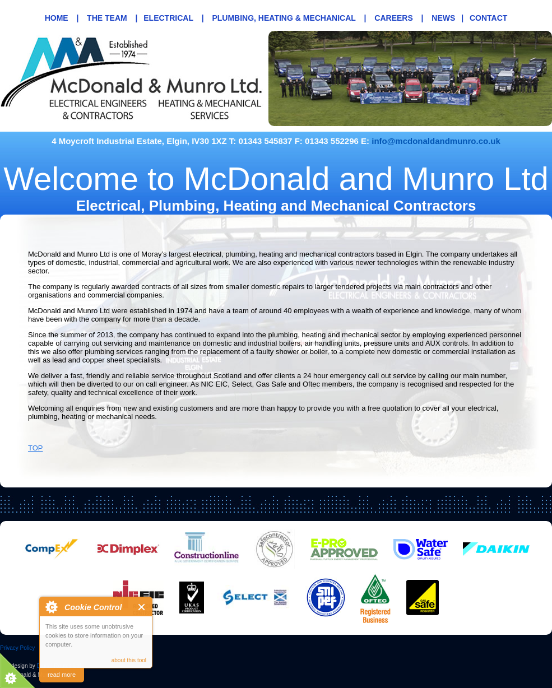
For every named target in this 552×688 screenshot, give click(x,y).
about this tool (129, 660)
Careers (393, 17)
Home (56, 17)
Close (142, 607)
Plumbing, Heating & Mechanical (283, 17)
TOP (35, 448)
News (443, 17)
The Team (107, 17)
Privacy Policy (17, 648)
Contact (488, 17)
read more (62, 674)
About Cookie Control (51, 606)
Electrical (168, 17)
